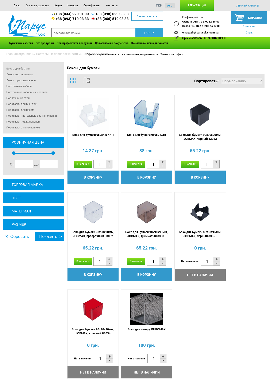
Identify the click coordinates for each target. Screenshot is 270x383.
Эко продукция (45, 43)
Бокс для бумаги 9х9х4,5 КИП (91, 135)
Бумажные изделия (21, 43)
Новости (73, 5)
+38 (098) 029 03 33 (112, 13)
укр (159, 5)
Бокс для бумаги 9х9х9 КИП (140, 135)
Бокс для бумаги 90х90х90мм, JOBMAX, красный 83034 (190, 234)
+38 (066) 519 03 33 (112, 18)
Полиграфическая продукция (74, 43)
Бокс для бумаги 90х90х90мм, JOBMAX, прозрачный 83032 (239, 137)
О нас (17, 5)
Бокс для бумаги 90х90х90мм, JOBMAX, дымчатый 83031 (91, 234)
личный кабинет (247, 5)
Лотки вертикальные (19, 74)
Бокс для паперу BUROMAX (239, 232)
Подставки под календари (23, 121)
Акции (58, 5)
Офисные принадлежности (103, 54)
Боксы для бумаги (18, 68)
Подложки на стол (18, 98)
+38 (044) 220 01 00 (72, 13)
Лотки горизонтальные (21, 80)
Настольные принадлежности (140, 54)
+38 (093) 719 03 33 (72, 18)
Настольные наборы (19, 86)
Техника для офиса (172, 54)
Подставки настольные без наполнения (31, 115)
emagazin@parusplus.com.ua (200, 32)
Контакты (111, 5)
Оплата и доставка (37, 5)
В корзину (91, 177)
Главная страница (18, 54)
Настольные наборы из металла (26, 92)
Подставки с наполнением (23, 127)
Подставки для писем (20, 110)
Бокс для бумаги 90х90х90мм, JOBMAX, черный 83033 (190, 137)
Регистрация (197, 5)
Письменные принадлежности (149, 43)
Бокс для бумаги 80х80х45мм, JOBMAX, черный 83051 (140, 234)
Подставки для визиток (21, 104)
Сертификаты (92, 5)
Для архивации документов (111, 43)
